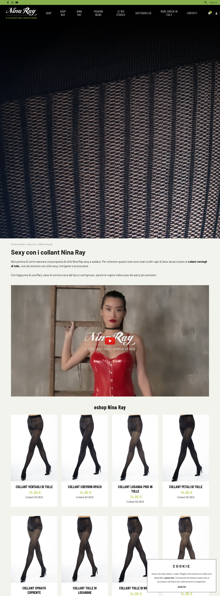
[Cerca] (205, 2)
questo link (169, 578)
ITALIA (212, 3)
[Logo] (21, 13)
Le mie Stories (18, 244)
